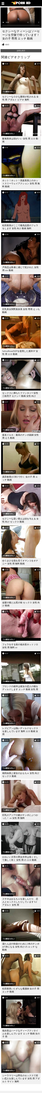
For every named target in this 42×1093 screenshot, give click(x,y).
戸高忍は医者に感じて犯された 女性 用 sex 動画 (20, 269)
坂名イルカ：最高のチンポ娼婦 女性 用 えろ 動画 (20, 436)
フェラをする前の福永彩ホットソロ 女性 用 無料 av (20, 646)
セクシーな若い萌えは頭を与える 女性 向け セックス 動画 (20, 520)
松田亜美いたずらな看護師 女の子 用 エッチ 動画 (20, 990)
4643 (7, 45)
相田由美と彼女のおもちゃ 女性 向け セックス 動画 (20, 774)
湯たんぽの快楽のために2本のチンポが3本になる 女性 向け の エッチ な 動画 (20, 947)
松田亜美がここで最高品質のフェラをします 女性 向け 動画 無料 (20, 227)
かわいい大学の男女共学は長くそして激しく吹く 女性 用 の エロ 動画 (20, 858)
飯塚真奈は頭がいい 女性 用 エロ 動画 (20, 140)
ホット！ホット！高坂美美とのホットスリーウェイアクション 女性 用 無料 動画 (21, 183)
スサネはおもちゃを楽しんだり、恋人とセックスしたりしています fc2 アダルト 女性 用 (20, 902)
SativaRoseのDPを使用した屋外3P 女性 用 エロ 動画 (20, 352)
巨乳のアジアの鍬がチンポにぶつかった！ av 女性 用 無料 (20, 816)
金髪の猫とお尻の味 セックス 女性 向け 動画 (21, 604)
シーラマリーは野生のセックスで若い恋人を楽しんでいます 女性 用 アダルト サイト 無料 (21, 1078)
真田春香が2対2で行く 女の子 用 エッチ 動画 (20, 478)
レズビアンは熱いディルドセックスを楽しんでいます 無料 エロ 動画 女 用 (20, 731)
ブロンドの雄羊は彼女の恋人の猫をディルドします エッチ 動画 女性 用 (20, 688)
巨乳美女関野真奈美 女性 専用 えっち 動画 (21, 311)
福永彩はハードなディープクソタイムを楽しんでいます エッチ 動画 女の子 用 (21, 1033)
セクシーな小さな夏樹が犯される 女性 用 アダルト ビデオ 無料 (20, 98)
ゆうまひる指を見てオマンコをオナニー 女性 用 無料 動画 (20, 562)
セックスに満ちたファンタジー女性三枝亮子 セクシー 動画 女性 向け (20, 394)
